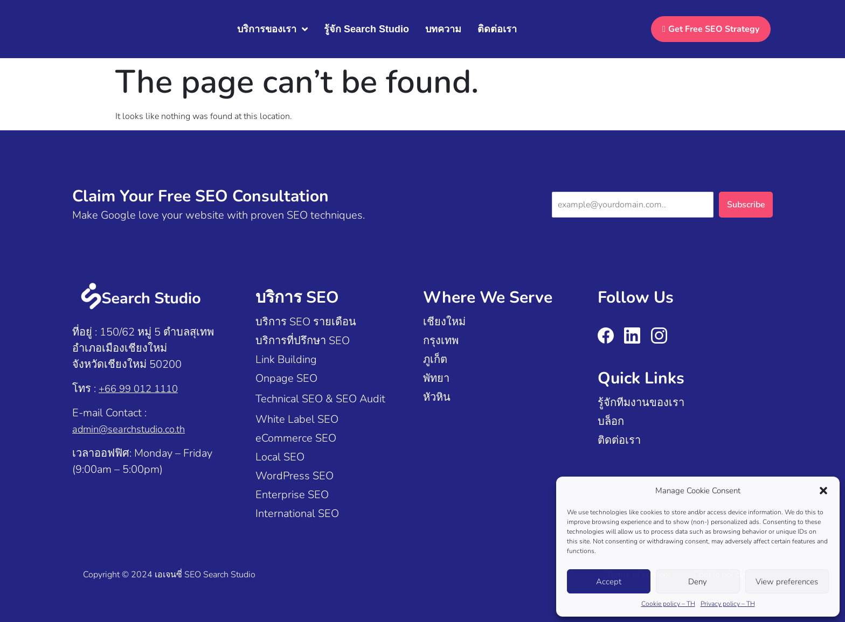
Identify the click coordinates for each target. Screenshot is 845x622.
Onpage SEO (286, 378)
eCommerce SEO (295, 438)
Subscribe (746, 205)
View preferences (787, 581)
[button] (823, 490)
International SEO (297, 513)
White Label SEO (296, 419)
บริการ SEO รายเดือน (305, 322)
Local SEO (279, 457)
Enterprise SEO (292, 494)
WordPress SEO (294, 476)
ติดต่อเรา (619, 440)
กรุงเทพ (441, 340)
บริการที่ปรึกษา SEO (302, 340)
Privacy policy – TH (728, 603)
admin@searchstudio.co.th (134, 429)
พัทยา (436, 378)
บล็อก (611, 421)
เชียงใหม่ (444, 322)
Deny (697, 581)
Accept (608, 581)
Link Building (286, 359)
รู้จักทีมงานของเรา (641, 402)
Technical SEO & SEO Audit (320, 399)
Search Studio (229, 575)
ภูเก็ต (435, 359)
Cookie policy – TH (668, 603)
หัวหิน (437, 397)
